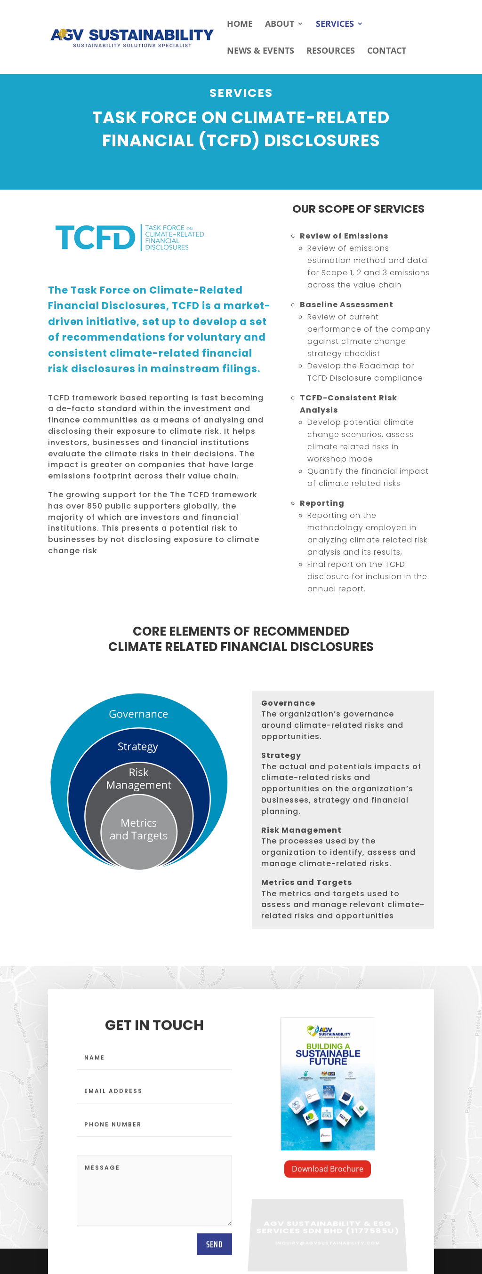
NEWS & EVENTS (260, 51)
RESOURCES (330, 51)
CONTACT (386, 51)
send (214, 1247)
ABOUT (279, 24)
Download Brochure (327, 1172)
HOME (240, 24)
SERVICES (335, 24)
